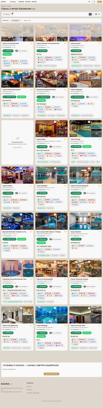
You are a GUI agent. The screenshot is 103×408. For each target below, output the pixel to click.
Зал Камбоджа (41, 115)
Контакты (29, 389)
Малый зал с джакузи (50, 65)
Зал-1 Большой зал (43, 162)
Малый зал (16, 115)
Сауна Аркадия (42, 185)
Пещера (62, 255)
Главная (21, 1)
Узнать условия (17, 147)
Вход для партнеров (33, 393)
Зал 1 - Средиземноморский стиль (13, 301)
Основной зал (75, 115)
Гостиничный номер (87, 115)
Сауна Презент (76, 232)
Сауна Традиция (76, 89)
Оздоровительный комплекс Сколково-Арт (15, 279)
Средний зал (25, 115)
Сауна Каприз (7, 185)
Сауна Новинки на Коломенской (48, 43)
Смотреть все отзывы (51, 374)
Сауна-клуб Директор (10, 325)
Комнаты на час (16, 348)
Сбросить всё (27, 20)
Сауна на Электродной (45, 279)
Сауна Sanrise (75, 43)
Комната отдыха (88, 65)
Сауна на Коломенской (11, 43)
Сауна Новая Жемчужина (11, 89)
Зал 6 (97, 162)
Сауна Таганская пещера (79, 279)
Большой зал (7, 115)
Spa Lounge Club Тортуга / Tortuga (49, 232)
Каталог (27, 1)
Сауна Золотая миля (78, 325)
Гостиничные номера (82, 162)
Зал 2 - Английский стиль (31, 301)
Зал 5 (92, 162)
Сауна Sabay (41, 139)
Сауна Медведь (42, 325)
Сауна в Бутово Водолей (79, 185)
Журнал (34, 1)
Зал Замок (54, 255)
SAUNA (4, 1)
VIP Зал (40, 65)
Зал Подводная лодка (43, 255)
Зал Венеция (60, 115)
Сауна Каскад (75, 139)
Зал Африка (51, 115)
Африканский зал (76, 65)
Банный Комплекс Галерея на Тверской (15, 232)
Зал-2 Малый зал (55, 162)
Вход (99, 1)
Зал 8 (73, 162)
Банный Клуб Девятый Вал (46, 89)
